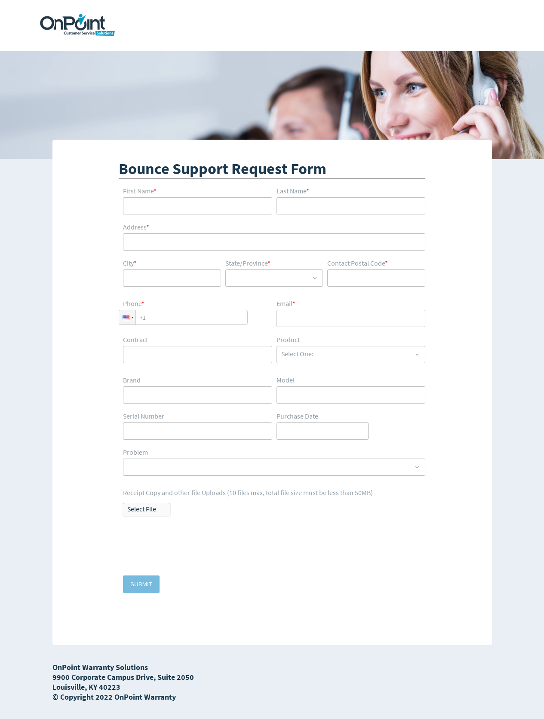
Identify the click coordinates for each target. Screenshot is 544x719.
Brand (132, 380)
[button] (127, 317)
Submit (141, 584)
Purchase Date (297, 416)
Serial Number (143, 416)
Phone (133, 304)
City (130, 263)
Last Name (293, 191)
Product (288, 340)
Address (136, 227)
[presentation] (188, 550)
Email (286, 304)
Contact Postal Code (357, 263)
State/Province (247, 263)
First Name (140, 191)
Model (286, 380)
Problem (135, 452)
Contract (135, 340)
